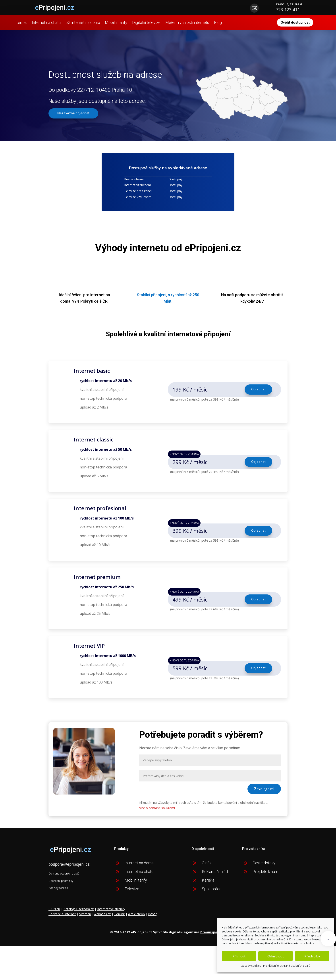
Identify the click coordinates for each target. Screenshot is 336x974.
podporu (242, 300)
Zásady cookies (251, 966)
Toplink (119, 919)
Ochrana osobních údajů (63, 878)
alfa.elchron (136, 919)
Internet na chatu (66, 21)
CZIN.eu (54, 914)
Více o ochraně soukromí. (157, 813)
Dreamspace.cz (213, 937)
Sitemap (85, 919)
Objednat (258, 394)
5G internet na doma (103, 21)
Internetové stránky (111, 914)
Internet (40, 21)
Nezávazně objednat (74, 118)
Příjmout (238, 956)
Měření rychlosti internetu (207, 21)
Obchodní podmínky (60, 886)
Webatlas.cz (102, 919)
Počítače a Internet (62, 919)
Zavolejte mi (264, 794)
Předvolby (312, 956)
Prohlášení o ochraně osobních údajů (286, 966)
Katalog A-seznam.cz (79, 914)
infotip (152, 919)
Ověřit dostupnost (276, 25)
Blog (37, 29)
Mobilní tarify (136, 21)
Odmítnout (275, 956)
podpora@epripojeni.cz (68, 869)
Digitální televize (166, 21)
